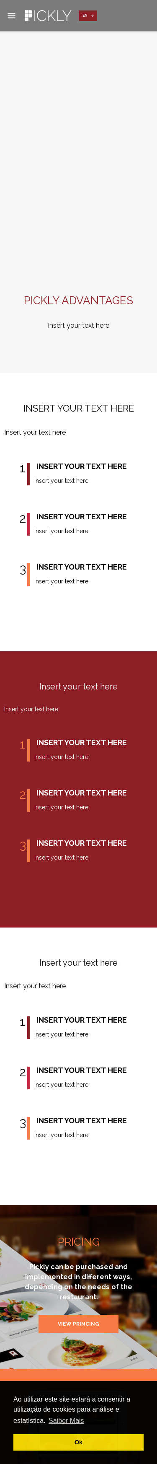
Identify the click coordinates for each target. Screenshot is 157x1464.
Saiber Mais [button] (66, 1420)
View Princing (78, 1324)
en (85, 15)
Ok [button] (78, 1442)
